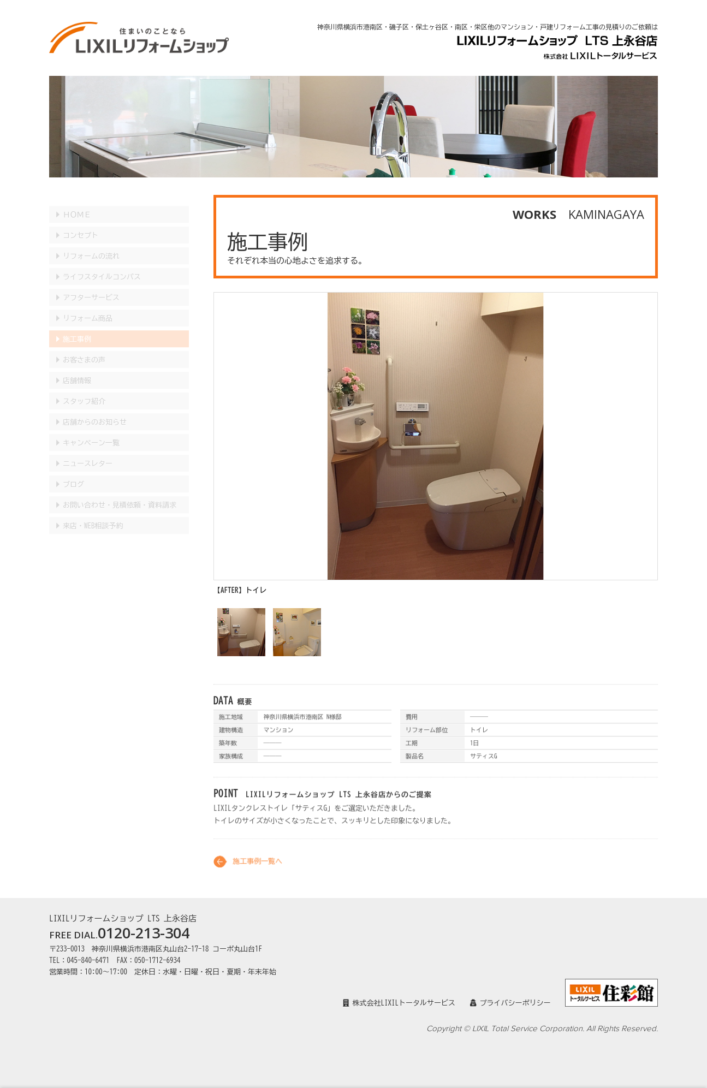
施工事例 (77, 328)
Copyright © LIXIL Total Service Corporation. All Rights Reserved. (542, 1028)
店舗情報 (77, 369)
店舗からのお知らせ (95, 411)
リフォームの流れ (91, 245)
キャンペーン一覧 (91, 432)
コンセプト (80, 224)
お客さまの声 (84, 349)
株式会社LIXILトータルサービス (399, 1003)
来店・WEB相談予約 (93, 515)
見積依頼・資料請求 (119, 494)
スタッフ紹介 (84, 390)
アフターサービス (91, 286)
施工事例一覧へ (257, 869)
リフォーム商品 (87, 307)
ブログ (73, 473)
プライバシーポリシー (510, 1003)
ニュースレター (87, 452)
